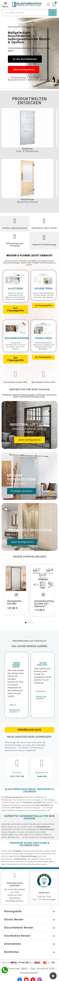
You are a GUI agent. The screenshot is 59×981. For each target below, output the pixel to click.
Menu (5, 4)
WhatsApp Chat (41, 772)
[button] (25, 59)
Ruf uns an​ (17, 772)
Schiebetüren (43, 288)
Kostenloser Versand (14, 884)
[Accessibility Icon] (51, 492)
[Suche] (25, 12)
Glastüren (27, 148)
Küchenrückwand (17, 338)
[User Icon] (48, 5)
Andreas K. (41, 691)
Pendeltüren (27, 199)
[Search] (52, 12)
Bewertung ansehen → (14, 711)
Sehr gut (44, 893)
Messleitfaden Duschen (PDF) (15, 382)
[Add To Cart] (16, 594)
